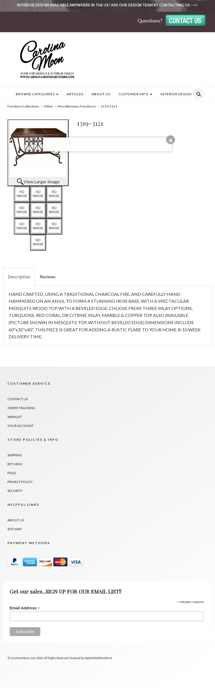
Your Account (21, 426)
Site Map (15, 529)
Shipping (15, 455)
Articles (75, 94)
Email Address (25, 608)
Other (48, 106)
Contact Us (18, 399)
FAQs (12, 473)
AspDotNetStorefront (98, 658)
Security (15, 491)
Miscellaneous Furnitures (77, 106)
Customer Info (135, 94)
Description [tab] (19, 276)
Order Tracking (21, 408)
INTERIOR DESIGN (176, 94)
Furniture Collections (23, 106)
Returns (15, 464)
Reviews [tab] (48, 276)
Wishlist (15, 417)
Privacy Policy (20, 482)
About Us (101, 94)
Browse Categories (37, 94)
